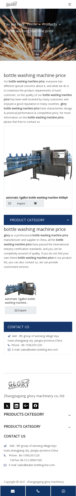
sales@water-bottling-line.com (39, 349)
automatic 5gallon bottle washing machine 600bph (20, 301)
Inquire (15, 203)
